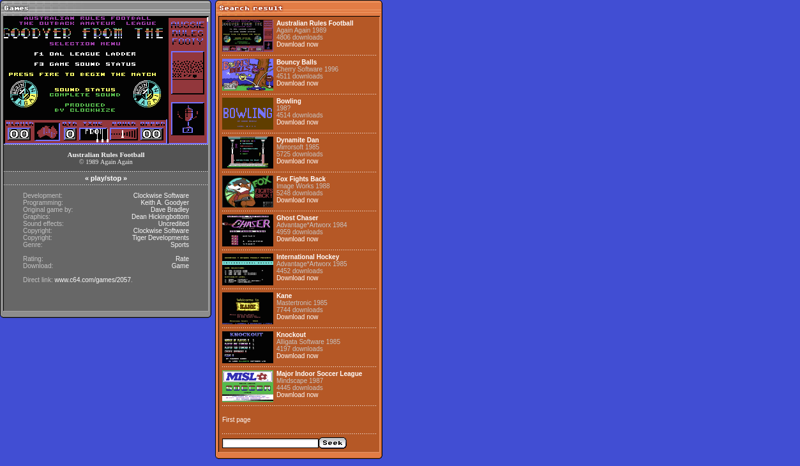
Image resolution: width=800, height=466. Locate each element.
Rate (182, 258)
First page (236, 419)
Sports (179, 244)
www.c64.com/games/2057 (92, 279)
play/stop (106, 178)
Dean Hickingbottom (160, 216)
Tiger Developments (160, 237)
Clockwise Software (161, 195)
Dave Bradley (170, 209)
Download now (297, 44)
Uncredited (173, 223)
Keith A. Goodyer (164, 202)
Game (180, 265)
